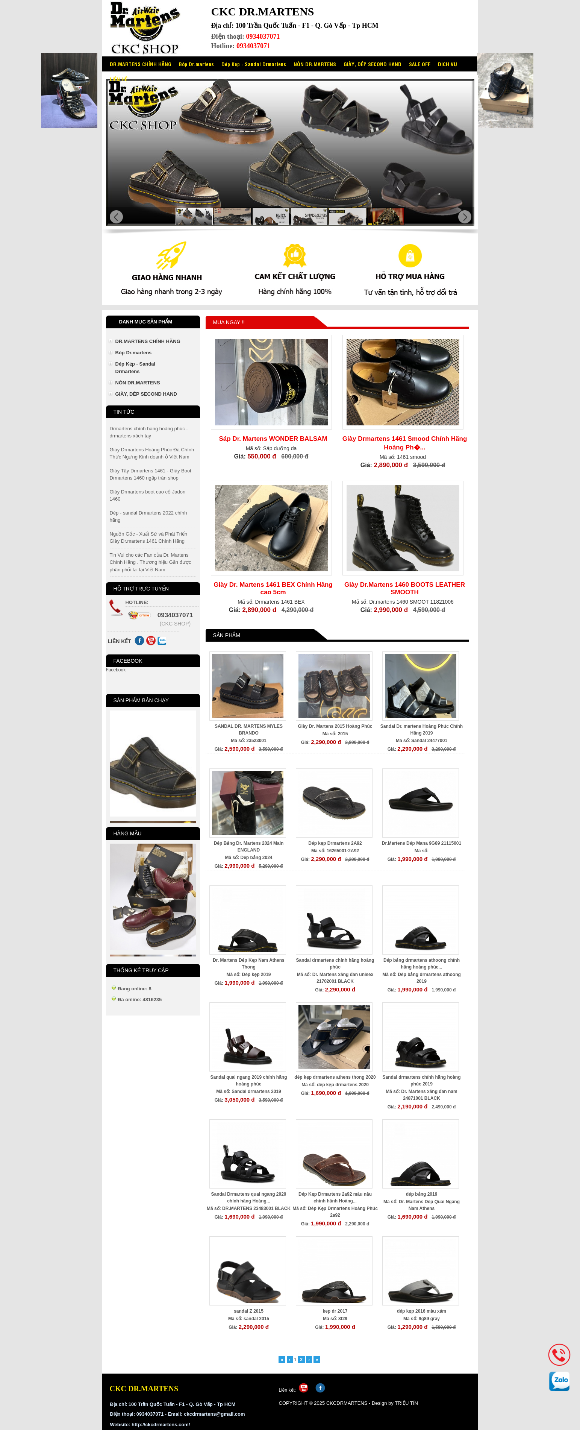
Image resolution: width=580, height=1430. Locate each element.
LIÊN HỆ (118, 78)
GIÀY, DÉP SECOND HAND (372, 63)
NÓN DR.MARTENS (315, 63)
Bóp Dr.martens (196, 63)
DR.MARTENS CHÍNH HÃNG (140, 63)
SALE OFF (419, 63)
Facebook (116, 669)
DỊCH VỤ (447, 63)
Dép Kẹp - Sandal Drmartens (253, 63)
